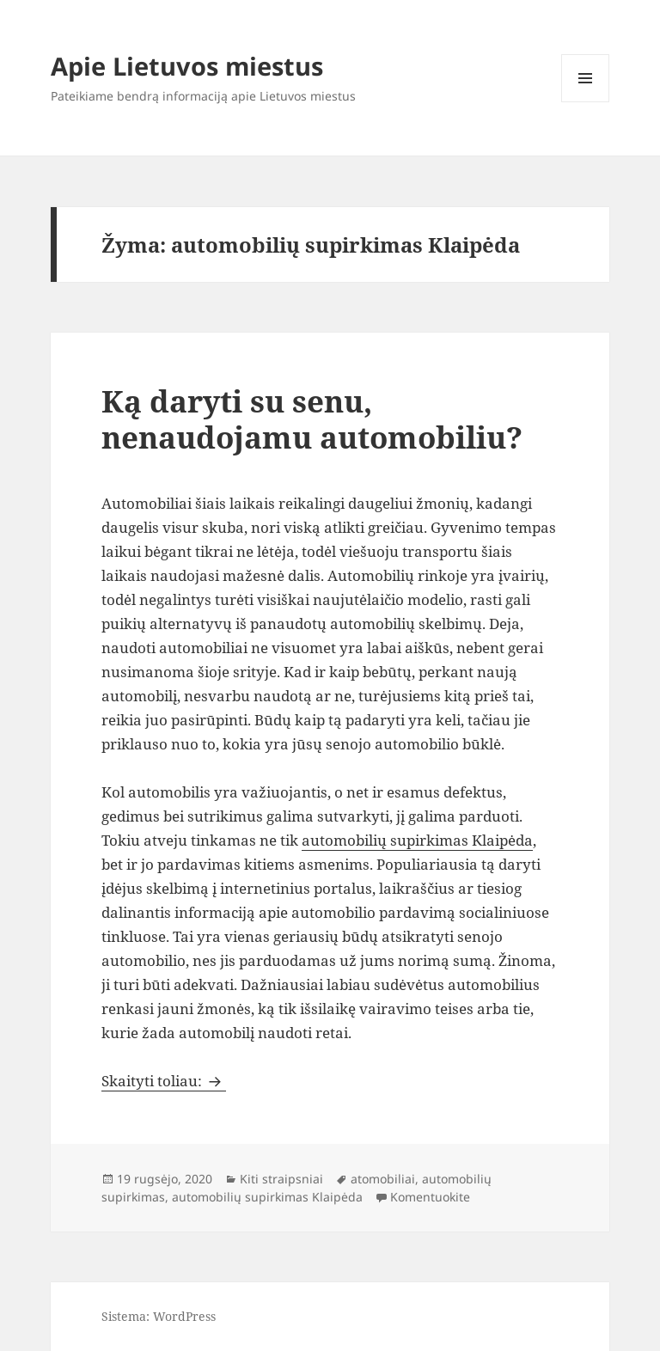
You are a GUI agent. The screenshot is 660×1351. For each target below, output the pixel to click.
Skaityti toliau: (163, 1081)
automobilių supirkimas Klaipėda (417, 840)
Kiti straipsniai (281, 1179)
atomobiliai (383, 1179)
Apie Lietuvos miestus (187, 66)
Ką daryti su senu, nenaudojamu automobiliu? (311, 419)
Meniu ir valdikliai (585, 101)
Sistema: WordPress (158, 1316)
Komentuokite (430, 1197)
